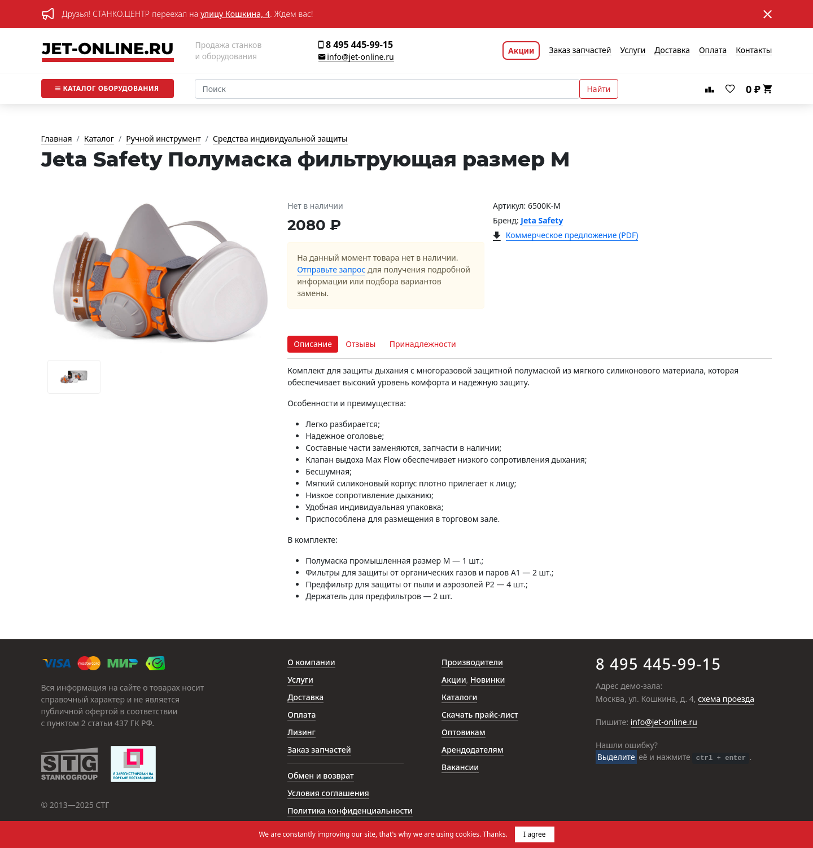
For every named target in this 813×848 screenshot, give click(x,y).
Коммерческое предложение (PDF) (572, 235)
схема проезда (726, 699)
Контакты (754, 50)
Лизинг (301, 732)
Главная (56, 139)
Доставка (672, 50)
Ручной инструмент (163, 139)
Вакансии (460, 767)
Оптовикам (464, 732)
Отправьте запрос (331, 270)
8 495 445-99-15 (355, 44)
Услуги (633, 50)
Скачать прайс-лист (480, 715)
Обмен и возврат (320, 776)
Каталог (107, 88)
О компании (311, 662)
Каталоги (459, 697)
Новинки (487, 680)
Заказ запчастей (580, 50)
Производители (472, 662)
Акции (521, 50)
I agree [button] (534, 834)
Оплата (713, 50)
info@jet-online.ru (356, 57)
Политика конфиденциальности (350, 811)
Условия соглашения (328, 793)
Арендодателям (473, 750)
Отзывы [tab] (360, 344)
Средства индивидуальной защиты (280, 139)
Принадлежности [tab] (423, 344)
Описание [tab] (313, 344)
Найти (598, 89)
